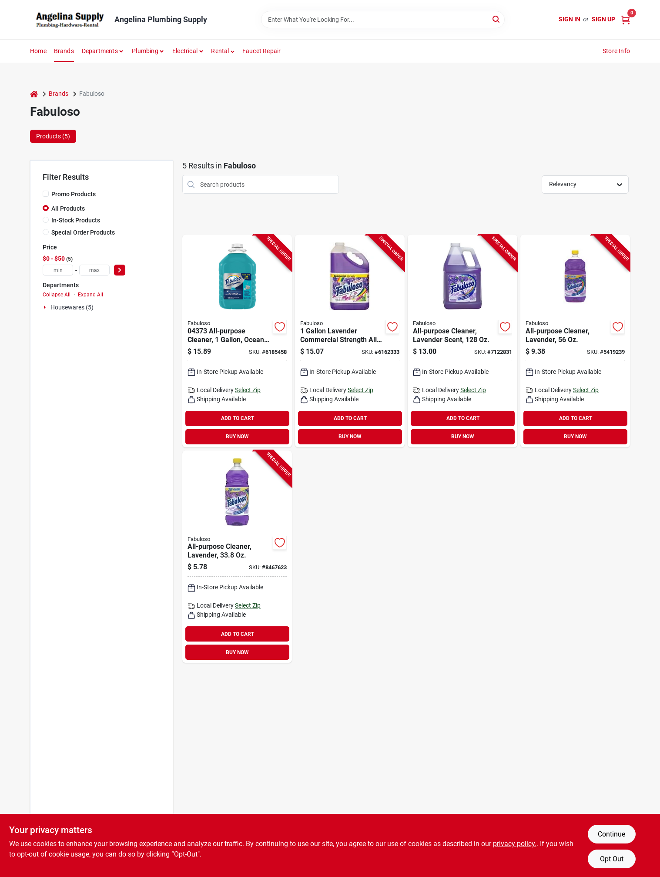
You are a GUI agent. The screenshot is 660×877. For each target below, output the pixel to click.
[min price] (58, 270)
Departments (100, 50)
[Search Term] (383, 19)
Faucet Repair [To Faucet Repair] (261, 50)
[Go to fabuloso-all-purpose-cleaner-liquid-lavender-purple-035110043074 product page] (350, 341)
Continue (611, 834)
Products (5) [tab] (53, 136)
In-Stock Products (75, 220)
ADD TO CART (237, 418)
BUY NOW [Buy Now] (237, 436)
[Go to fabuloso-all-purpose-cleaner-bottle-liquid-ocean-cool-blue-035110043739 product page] (237, 341)
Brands (64, 50)
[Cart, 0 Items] (625, 19)
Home (38, 50)
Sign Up (603, 19)
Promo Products (73, 194)
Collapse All (56, 295)
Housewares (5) (72, 307)
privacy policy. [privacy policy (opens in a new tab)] (514, 844)
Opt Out (611, 859)
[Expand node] (45, 307)
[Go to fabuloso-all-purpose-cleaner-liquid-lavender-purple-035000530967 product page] (237, 556)
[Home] (34, 93)
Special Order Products (83, 232)
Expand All (90, 295)
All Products (68, 208)
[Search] (496, 19)
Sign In (569, 19)
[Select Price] (119, 270)
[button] (223, 51)
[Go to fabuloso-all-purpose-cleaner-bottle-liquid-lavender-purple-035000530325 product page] (575, 341)
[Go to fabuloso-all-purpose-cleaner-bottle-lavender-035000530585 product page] (462, 341)
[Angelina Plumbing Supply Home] (69, 19)
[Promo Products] (46, 194)
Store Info (616, 50)
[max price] (94, 270)
